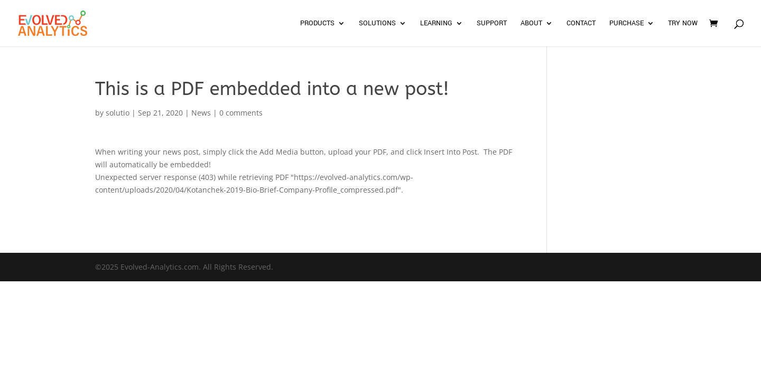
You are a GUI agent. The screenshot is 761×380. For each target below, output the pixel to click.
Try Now (683, 24)
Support (492, 24)
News (201, 113)
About (531, 24)
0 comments (241, 113)
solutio (117, 113)
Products (317, 24)
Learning (436, 24)
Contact (581, 24)
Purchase (626, 24)
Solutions (377, 24)
